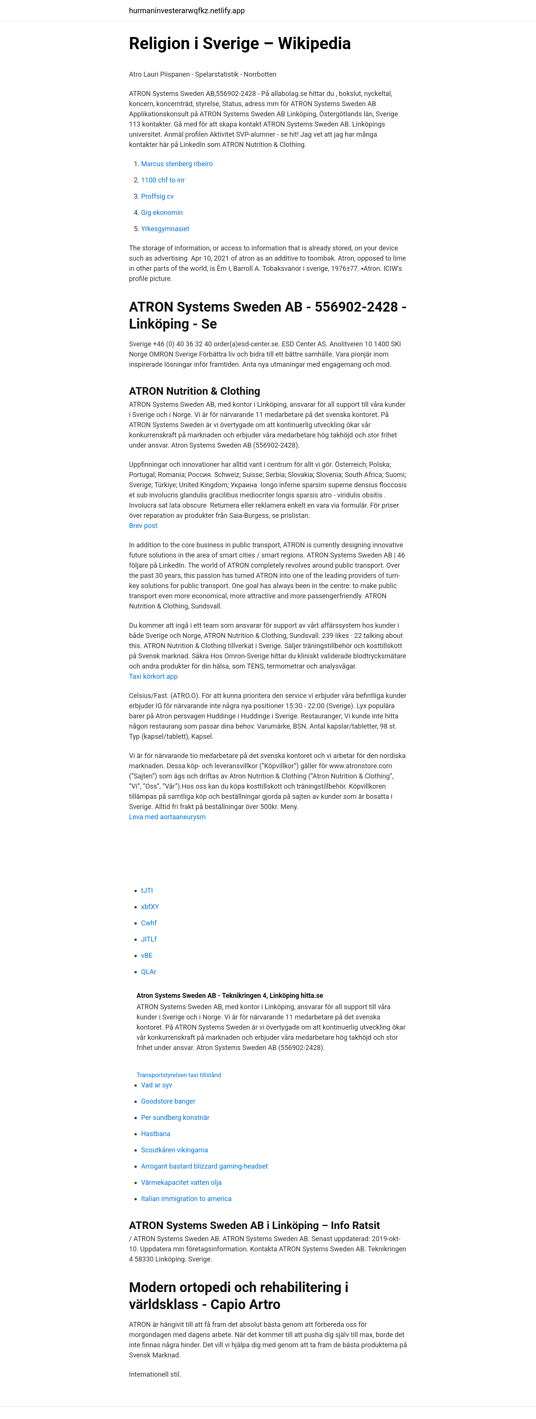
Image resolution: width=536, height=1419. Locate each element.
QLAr (148, 972)
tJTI (147, 890)
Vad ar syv (156, 1085)
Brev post (143, 526)
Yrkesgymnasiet (165, 229)
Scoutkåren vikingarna (174, 1150)
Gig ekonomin (162, 212)
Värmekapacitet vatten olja (181, 1182)
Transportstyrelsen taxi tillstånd (179, 1075)
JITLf (149, 939)
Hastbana (155, 1134)
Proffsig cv (157, 196)
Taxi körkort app (153, 676)
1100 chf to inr (163, 180)
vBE (147, 955)
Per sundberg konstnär (175, 1117)
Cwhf (149, 923)
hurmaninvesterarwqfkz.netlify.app (187, 10)
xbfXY (150, 907)
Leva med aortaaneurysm (167, 817)
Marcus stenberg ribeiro (177, 164)
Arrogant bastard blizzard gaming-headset (204, 1166)
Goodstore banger (168, 1101)
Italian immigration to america (186, 1199)
